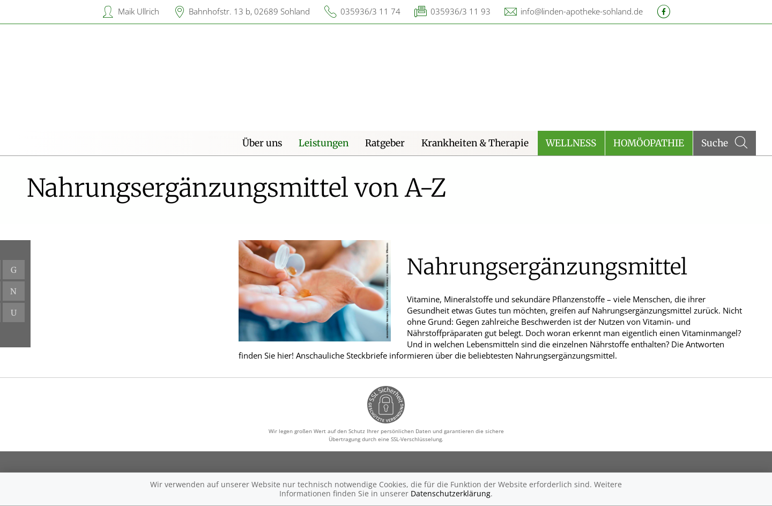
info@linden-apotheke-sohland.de (582, 11)
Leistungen (323, 143)
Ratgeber (385, 143)
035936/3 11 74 (370, 11)
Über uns (262, 143)
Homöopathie (648, 143)
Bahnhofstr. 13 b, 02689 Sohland (249, 11)
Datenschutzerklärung (451, 493)
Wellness (571, 143)
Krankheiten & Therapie (475, 143)
